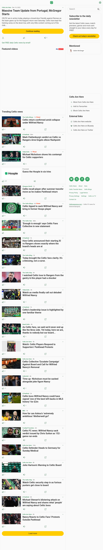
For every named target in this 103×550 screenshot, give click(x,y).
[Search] (82, 9)
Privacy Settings (74, 196)
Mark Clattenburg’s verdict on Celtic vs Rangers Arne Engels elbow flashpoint (41, 137)
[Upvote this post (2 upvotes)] (3, 128)
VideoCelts (25, 151)
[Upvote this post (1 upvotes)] (3, 146)
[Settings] (100, 2)
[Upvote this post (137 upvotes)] (3, 180)
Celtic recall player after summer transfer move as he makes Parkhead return (42, 189)
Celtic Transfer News (75, 189)
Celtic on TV (92, 196)
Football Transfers (28, 427)
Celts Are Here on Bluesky (82, 126)
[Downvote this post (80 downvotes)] (35, 180)
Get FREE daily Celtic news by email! (16, 43)
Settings (83, 196)
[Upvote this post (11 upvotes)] (3, 387)
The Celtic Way (27, 271)
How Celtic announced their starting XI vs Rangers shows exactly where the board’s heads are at (41, 242)
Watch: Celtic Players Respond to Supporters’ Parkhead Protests (38, 344)
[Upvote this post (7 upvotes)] (3, 335)
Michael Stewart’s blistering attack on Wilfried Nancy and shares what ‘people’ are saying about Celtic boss (42, 501)
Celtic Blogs (88, 189)
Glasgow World (27, 185)
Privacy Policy (73, 193)
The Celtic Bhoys (27, 116)
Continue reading (33, 31)
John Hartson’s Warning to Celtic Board (41, 464)
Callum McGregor (76, 50)
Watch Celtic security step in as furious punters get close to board (41, 483)
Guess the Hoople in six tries (36, 170)
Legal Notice (84, 193)
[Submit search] (98, 9)
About (80, 186)
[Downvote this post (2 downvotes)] (24, 163)
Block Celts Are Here (80, 111)
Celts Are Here (6, 7)
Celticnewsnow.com (75, 204)
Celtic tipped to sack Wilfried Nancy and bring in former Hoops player (42, 206)
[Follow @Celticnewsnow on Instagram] (87, 179)
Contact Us (72, 199)
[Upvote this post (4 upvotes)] (3, 163)
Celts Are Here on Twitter (82, 130)
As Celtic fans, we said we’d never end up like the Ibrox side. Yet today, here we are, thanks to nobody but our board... (43, 329)
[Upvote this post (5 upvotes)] (3, 215)
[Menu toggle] (3, 2)
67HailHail (25, 133)
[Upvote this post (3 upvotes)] (3, 491)
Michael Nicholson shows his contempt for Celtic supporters (42, 155)
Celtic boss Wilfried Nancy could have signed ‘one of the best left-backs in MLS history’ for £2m (42, 398)
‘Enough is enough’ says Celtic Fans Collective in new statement (40, 224)
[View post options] (63, 116)
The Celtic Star (27, 220)
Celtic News (73, 186)
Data (85, 186)
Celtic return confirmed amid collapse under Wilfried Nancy (41, 120)
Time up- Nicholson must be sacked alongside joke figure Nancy (40, 379)
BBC (23, 410)
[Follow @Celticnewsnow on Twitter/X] (77, 179)
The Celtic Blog (27, 254)
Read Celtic (26, 323)
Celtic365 (25, 375)
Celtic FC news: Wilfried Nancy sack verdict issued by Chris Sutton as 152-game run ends (41, 432)
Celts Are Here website (81, 121)
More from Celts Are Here (82, 102)
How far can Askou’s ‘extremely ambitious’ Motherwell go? (38, 414)
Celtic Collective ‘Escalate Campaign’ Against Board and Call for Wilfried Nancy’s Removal (40, 363)
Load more (33, 532)
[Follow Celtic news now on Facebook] (82, 179)
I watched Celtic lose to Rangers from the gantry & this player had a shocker (43, 275)
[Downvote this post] (45, 38)
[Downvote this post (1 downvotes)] (24, 215)
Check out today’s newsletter (84, 36)
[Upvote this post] (24, 38)
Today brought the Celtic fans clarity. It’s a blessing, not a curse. (42, 258)
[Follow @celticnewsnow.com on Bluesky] (71, 179)
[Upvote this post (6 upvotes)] (3, 301)
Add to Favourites (79, 106)
